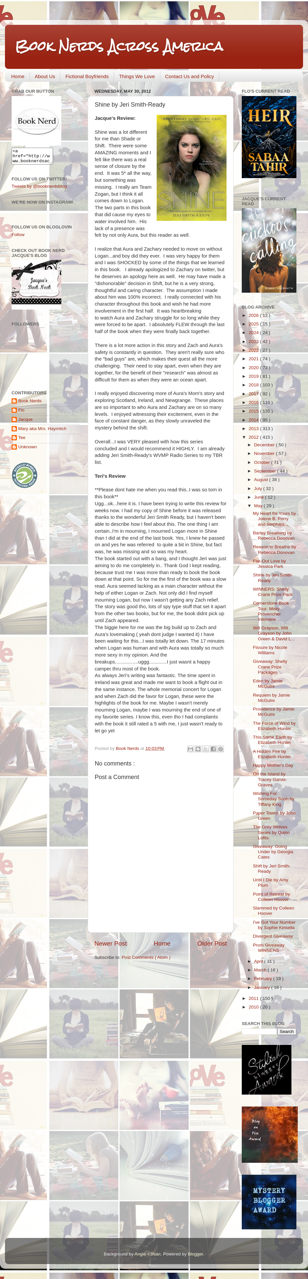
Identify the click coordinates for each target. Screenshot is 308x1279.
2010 (254, 1007)
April (259, 961)
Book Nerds (30, 403)
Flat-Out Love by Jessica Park (269, 564)
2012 (254, 437)
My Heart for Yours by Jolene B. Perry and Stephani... (274, 518)
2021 (254, 358)
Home (18, 76)
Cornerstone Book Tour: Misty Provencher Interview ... (271, 611)
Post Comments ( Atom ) (146, 957)
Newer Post (110, 943)
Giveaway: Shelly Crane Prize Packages (270, 666)
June (259, 497)
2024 (254, 332)
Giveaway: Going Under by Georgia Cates (273, 852)
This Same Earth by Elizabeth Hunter (272, 740)
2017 (254, 393)
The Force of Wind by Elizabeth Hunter (274, 726)
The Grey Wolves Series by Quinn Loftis (271, 832)
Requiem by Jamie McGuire (271, 698)
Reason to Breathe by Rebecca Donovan (274, 549)
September (265, 470)
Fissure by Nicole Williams (270, 650)
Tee (22, 440)
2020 (254, 367)
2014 (254, 420)
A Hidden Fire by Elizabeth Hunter (272, 754)
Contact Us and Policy (189, 76)
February (263, 978)
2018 (254, 384)
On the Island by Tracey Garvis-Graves (270, 779)
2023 (254, 341)
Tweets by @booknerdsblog (39, 189)
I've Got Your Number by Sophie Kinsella (274, 925)
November (265, 453)
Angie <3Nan (147, 1254)
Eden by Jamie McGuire (267, 683)
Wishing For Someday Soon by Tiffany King (273, 799)
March (261, 969)
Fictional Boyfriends (87, 76)
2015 (254, 411)
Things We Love (137, 76)
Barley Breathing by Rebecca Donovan (274, 535)
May (259, 505)
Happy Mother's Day (273, 765)
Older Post (212, 943)
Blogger (195, 1254)
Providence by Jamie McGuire (273, 712)
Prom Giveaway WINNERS (268, 948)
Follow (18, 237)
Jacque (25, 422)
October (262, 462)
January (262, 987)
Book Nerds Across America (119, 46)
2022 (254, 350)
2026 (254, 315)
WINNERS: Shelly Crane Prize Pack (273, 592)
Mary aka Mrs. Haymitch (42, 431)
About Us (45, 76)
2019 (254, 376)
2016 (254, 402)
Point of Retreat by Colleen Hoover (271, 897)
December (265, 444)
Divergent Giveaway (273, 936)
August (261, 479)
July (258, 488)
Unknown (27, 449)
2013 (254, 428)
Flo (21, 413)
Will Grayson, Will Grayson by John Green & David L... (274, 633)
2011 (254, 998)
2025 (254, 323)
